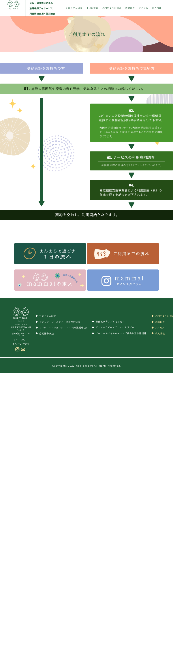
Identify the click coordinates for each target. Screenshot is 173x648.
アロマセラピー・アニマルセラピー (115, 327)
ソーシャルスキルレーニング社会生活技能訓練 (121, 333)
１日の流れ (92, 7)
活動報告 (130, 7)
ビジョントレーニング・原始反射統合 (59, 321)
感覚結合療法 (46, 333)
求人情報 (157, 7)
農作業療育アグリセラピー (110, 321)
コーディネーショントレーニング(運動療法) (63, 327)
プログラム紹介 (73, 7)
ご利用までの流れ (111, 7)
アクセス (143, 7)
